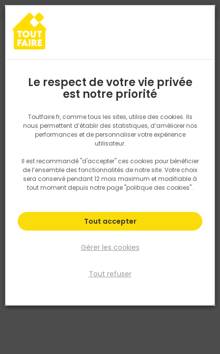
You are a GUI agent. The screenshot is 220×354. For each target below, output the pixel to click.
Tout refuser (110, 274)
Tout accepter (110, 221)
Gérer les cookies (110, 247)
